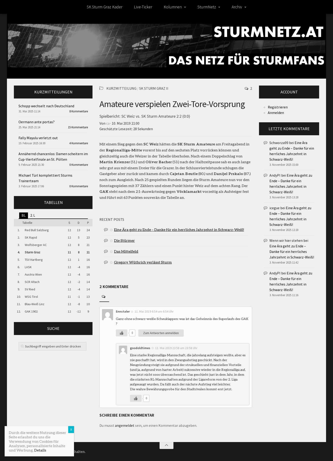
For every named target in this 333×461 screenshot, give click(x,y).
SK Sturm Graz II (153, 88)
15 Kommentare (78, 127)
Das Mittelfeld (126, 251)
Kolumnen (173, 6)
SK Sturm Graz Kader (104, 6)
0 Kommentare (78, 165)
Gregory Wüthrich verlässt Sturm (143, 262)
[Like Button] (121, 332)
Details (40, 450)
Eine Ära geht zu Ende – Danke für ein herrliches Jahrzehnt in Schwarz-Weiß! (179, 229)
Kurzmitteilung (121, 88)
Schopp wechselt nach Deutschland (46, 106)
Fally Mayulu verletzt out (38, 137)
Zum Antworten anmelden (161, 333)
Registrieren (278, 107)
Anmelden (276, 112)
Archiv (237, 6)
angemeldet (124, 425)
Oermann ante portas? (36, 122)
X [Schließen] (71, 429)
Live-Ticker (143, 6)
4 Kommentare (78, 143)
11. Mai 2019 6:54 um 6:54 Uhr (154, 311)
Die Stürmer (124, 240)
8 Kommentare (78, 111)
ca (108, 123)
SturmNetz (206, 6)
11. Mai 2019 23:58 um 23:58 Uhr (176, 348)
